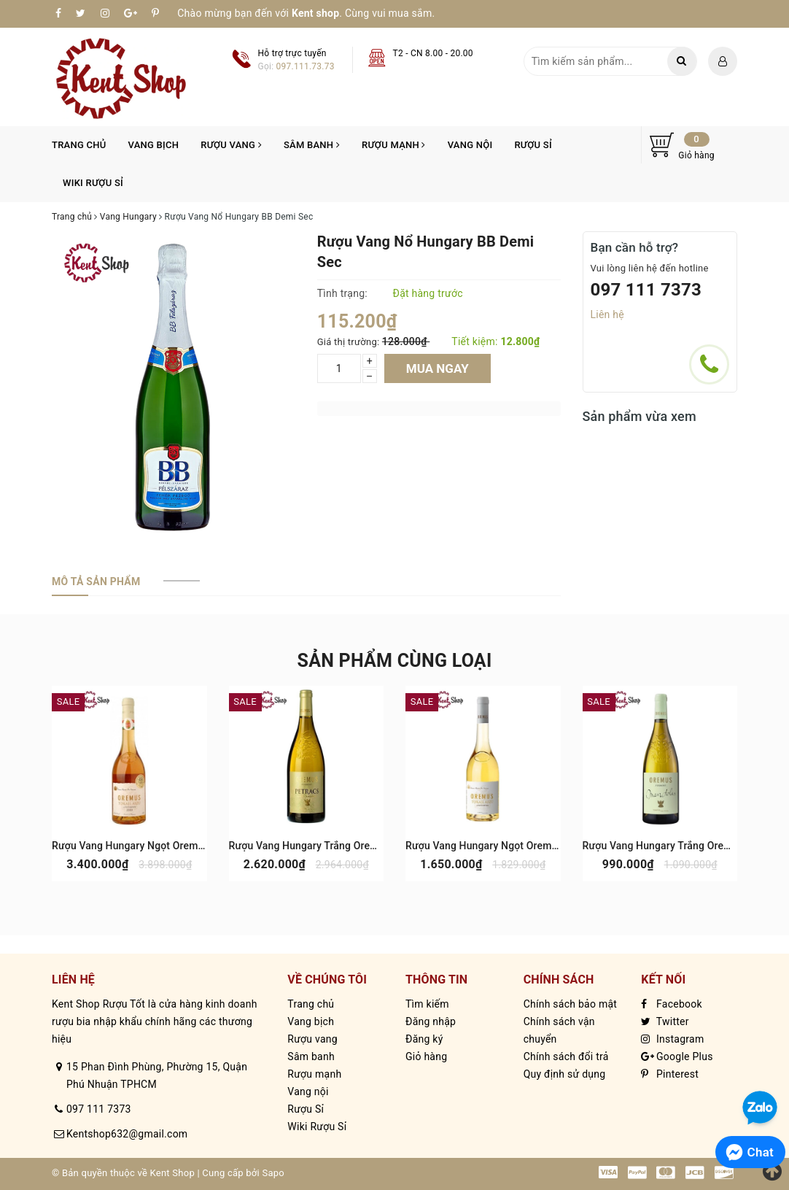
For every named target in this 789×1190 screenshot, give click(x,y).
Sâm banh (312, 144)
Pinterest (670, 1074)
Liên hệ (607, 314)
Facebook (671, 1004)
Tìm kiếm (427, 1004)
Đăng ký (424, 1039)
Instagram (672, 1039)
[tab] (96, 581)
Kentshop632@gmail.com (126, 1134)
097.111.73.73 (305, 66)
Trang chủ (79, 144)
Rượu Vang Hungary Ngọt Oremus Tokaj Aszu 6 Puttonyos (186, 845)
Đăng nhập (430, 1021)
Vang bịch (153, 144)
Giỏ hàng (426, 1056)
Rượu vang (231, 144)
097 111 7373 (646, 289)
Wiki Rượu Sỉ (93, 182)
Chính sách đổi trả (566, 1056)
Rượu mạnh (394, 144)
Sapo (273, 1172)
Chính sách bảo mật (570, 1004)
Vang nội (470, 144)
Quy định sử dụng (565, 1074)
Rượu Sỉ (532, 144)
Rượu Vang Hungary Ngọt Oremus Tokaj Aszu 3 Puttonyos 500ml (556, 845)
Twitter (664, 1021)
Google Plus (676, 1056)
